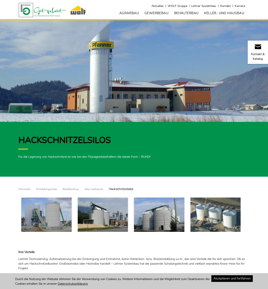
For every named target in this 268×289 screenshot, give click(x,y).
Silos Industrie (93, 189)
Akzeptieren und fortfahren (232, 278)
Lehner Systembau (203, 6)
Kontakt (225, 6)
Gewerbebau (157, 13)
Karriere (240, 6)
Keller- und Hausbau (224, 13)
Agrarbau (129, 13)
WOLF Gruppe (177, 6)
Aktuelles (157, 6)
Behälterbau (186, 13)
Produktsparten (46, 189)
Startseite (24, 189)
